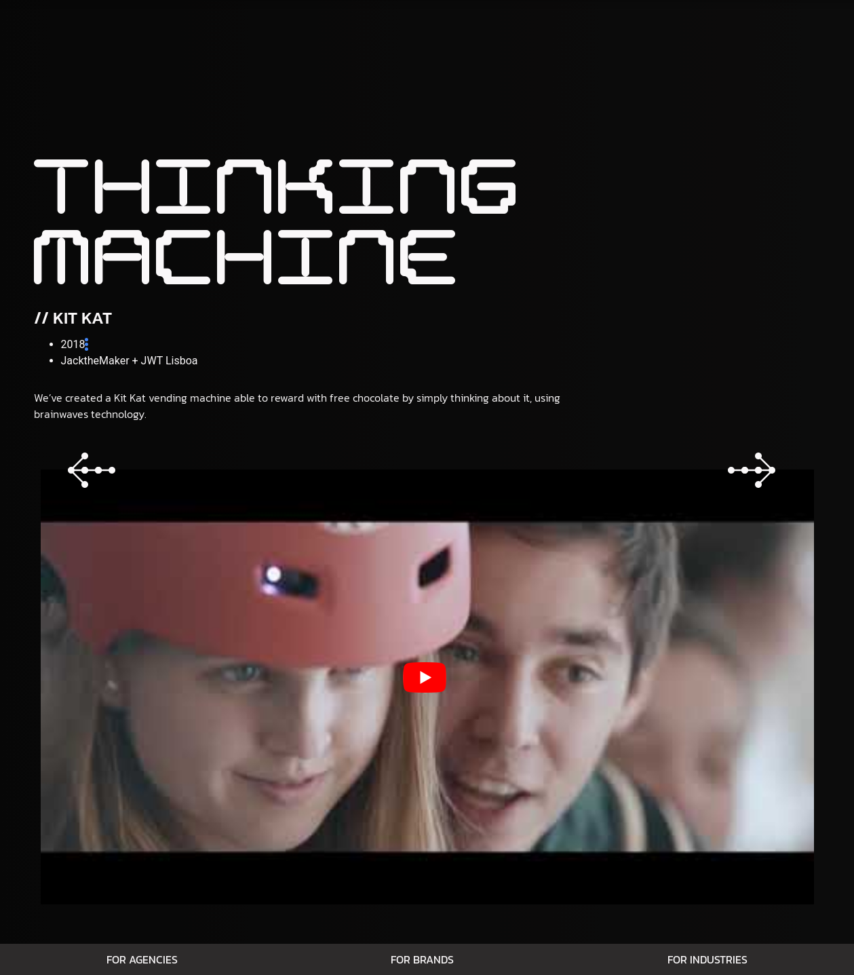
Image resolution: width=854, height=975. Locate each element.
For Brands (422, 959)
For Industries (707, 959)
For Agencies (142, 959)
